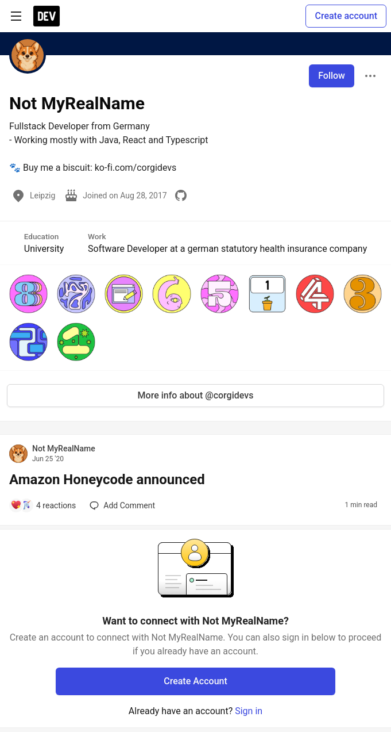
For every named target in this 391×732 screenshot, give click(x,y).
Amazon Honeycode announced (107, 480)
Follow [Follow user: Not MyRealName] (331, 75)
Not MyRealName (63, 448)
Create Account (195, 681)
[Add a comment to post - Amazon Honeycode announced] (43, 505)
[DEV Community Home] (46, 16)
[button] (28, 293)
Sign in (248, 711)
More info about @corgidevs (196, 395)
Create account (346, 15)
